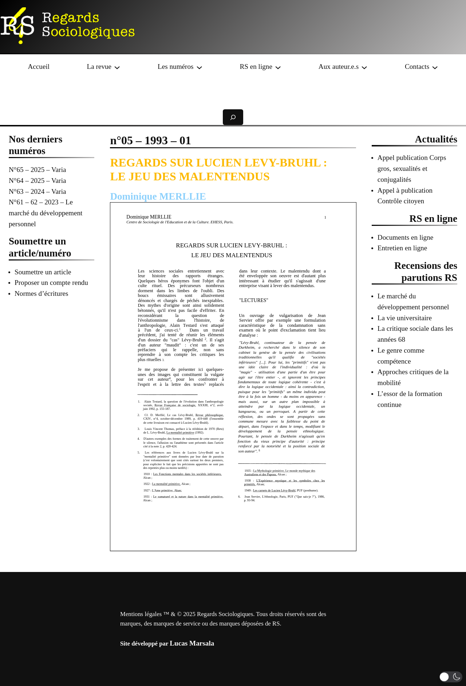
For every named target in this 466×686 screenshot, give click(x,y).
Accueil (39, 66)
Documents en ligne (405, 237)
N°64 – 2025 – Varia (37, 180)
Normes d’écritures (41, 293)
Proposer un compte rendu (51, 282)
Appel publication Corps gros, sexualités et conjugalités (412, 168)
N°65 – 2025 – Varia (37, 169)
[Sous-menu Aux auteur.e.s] (364, 66)
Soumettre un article (43, 272)
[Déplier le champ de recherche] (233, 117)
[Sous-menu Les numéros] (199, 66)
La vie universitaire (405, 318)
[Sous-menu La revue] (117, 66)
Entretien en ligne (402, 248)
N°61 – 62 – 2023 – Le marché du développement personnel (45, 213)
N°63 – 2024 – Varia (37, 191)
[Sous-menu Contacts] (435, 66)
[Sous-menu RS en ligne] (278, 66)
